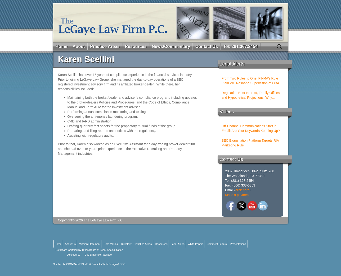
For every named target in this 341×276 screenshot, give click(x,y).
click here (242, 190)
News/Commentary (171, 46)
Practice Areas (105, 46)
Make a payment (237, 195)
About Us (70, 244)
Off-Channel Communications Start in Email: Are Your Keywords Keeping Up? (251, 128)
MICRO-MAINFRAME (75, 264)
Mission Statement (89, 244)
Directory (126, 244)
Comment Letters (217, 244)
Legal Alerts (177, 244)
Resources (136, 46)
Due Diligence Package (98, 254)
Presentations (238, 244)
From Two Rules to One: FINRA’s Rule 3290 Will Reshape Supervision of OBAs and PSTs (251, 80)
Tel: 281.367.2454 (240, 46)
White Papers (195, 244)
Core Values (111, 244)
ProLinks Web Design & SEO (108, 264)
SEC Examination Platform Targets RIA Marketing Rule (250, 143)
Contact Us (206, 46)
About (79, 46)
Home (61, 46)
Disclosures (73, 254)
